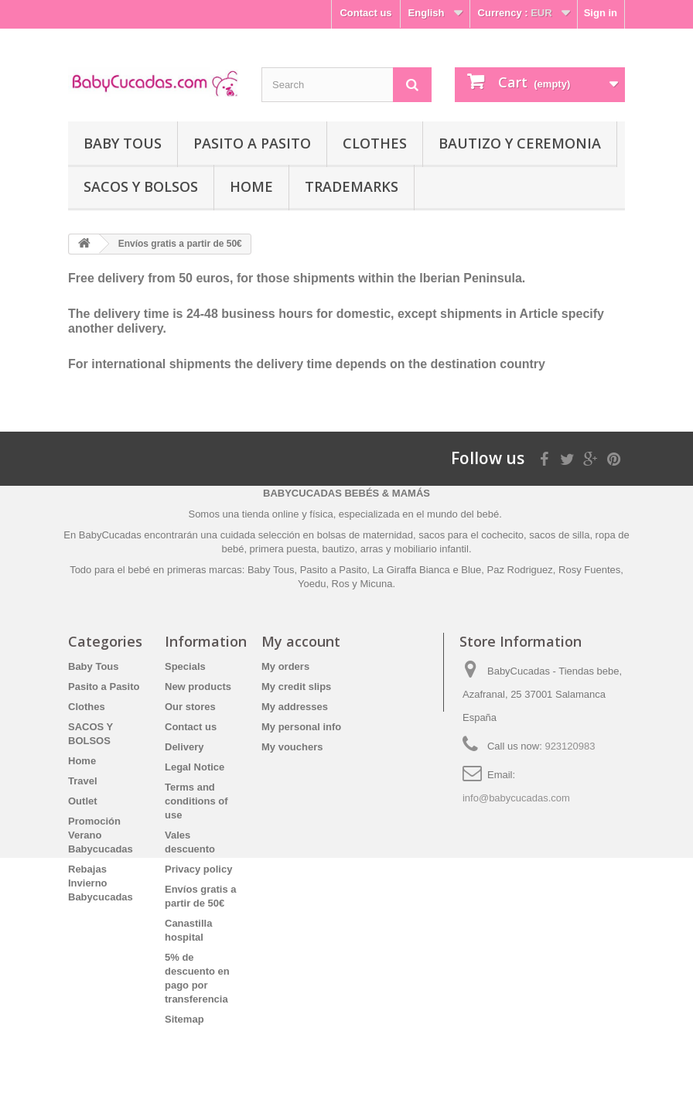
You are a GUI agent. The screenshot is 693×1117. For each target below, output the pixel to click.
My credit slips (296, 686)
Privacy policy (198, 869)
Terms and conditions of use (196, 801)
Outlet (82, 801)
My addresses (294, 706)
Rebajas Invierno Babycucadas (100, 883)
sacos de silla (559, 535)
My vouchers (292, 747)
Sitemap (184, 1019)
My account (300, 641)
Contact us (365, 13)
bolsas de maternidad (365, 535)
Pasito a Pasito (252, 143)
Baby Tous (123, 143)
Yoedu (312, 583)
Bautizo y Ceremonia (520, 143)
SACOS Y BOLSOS (141, 186)
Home (251, 186)
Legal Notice (194, 767)
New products (198, 686)
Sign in (600, 13)
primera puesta (283, 549)
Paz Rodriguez (520, 570)
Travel (82, 781)
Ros (341, 583)
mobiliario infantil (431, 549)
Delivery (184, 747)
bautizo (339, 549)
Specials (185, 666)
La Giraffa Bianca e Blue (427, 570)
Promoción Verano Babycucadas (100, 835)
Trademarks (351, 186)
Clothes (375, 143)
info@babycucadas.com (516, 798)
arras (373, 549)
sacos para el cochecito (471, 535)
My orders (285, 666)
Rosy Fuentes (589, 570)
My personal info (301, 727)
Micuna (376, 583)
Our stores (190, 706)
